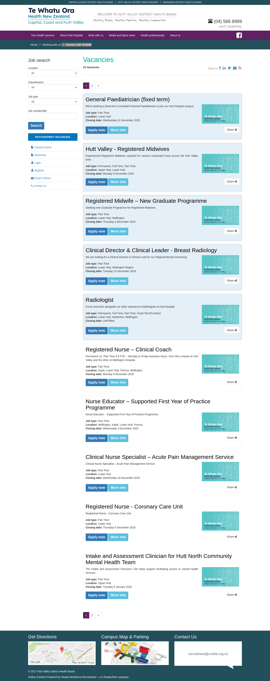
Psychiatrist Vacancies (52, 136)
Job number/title (37, 110)
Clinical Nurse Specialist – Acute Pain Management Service (160, 456)
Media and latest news (122, 35)
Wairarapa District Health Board (182, 2)
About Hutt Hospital (71, 35)
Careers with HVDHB (79, 44)
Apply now (96, 130)
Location (33, 68)
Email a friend (40, 178)
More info (118, 130)
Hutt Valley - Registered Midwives (127, 149)
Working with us (51, 44)
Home (34, 44)
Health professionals (152, 35)
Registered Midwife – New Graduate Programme (146, 200)
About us (175, 35)
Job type (33, 96)
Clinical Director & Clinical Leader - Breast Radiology (151, 250)
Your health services (43, 35)
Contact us (38, 185)
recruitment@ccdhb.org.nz (208, 653)
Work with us (95, 35)
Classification (36, 82)
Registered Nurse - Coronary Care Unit (134, 506)
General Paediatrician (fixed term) (128, 99)
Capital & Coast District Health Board (91, 2)
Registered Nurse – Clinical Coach (129, 349)
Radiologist (99, 300)
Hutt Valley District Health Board (138, 2)
